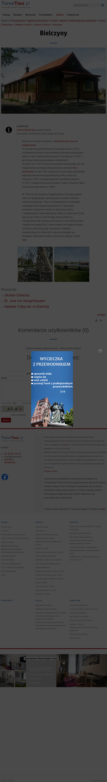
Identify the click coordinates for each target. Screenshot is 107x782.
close (72, 302)
